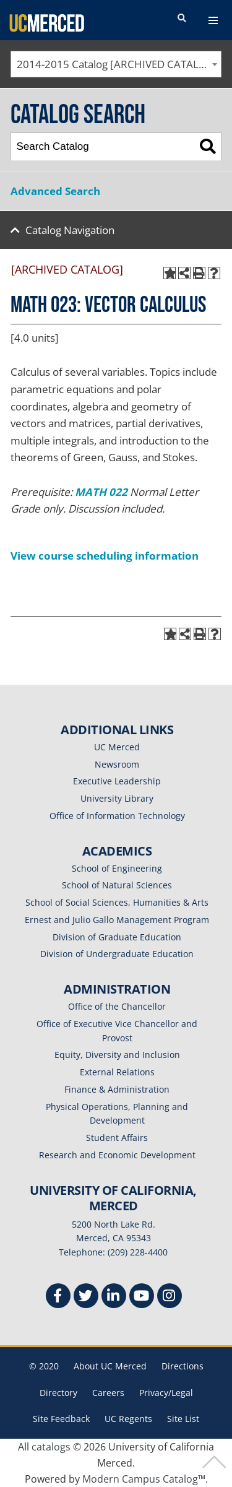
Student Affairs (117, 1137)
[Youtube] (141, 1297)
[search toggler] (182, 18)
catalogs (51, 1447)
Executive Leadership (117, 781)
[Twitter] (86, 1297)
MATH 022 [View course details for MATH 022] (101, 492)
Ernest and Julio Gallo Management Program (117, 920)
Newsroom (117, 764)
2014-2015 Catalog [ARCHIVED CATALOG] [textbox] (117, 64)
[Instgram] (169, 1297)
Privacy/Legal (166, 1392)
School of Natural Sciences (117, 885)
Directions (182, 1366)
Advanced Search (55, 191)
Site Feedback (61, 1418)
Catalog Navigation (69, 230)
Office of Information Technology (117, 816)
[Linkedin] (114, 1297)
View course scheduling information (105, 555)
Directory (58, 1392)
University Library (116, 798)
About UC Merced (110, 1366)
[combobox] (116, 64)
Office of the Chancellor (117, 1006)
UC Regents (128, 1418)
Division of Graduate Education (117, 937)
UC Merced (117, 747)
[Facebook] (58, 1297)
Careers (108, 1392)
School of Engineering (117, 868)
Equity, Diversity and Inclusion (117, 1054)
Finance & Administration (117, 1089)
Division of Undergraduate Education (117, 954)
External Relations (117, 1072)
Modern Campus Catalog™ (143, 1479)
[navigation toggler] (213, 20)
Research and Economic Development (117, 1155)
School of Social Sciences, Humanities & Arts (116, 902)
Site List (183, 1418)
